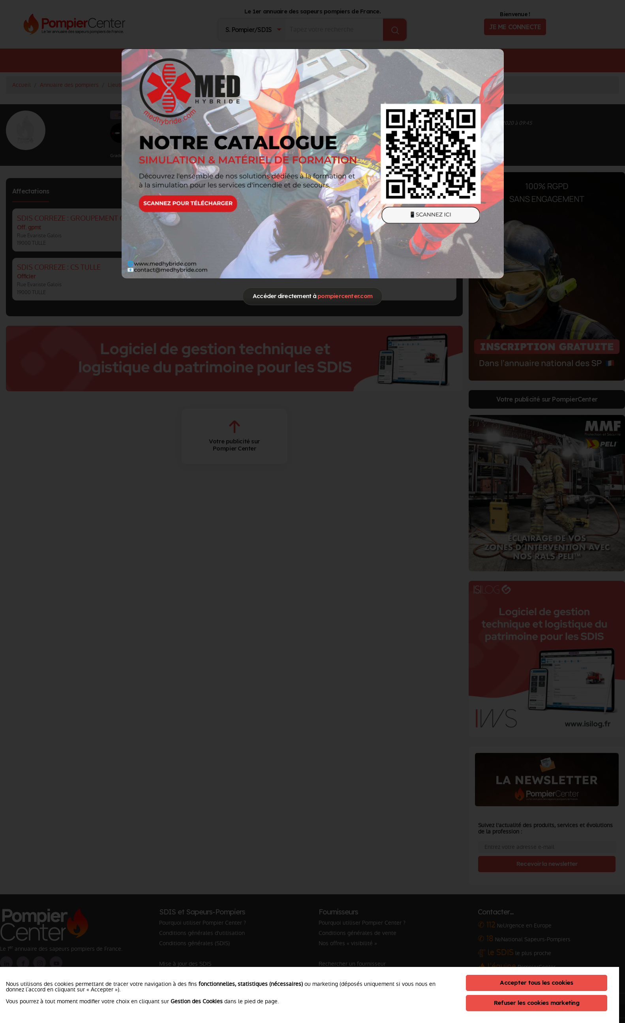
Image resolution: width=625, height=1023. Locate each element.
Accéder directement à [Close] (312, 296)
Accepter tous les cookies (536, 982)
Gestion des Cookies (197, 1001)
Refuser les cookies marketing (536, 1002)
